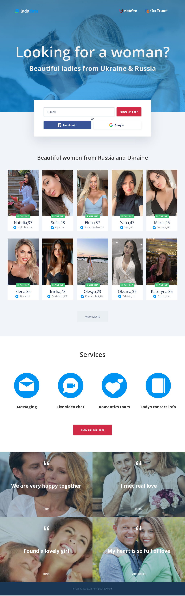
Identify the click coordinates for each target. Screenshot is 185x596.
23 (92, 292)
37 (23, 223)
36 (127, 292)
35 (162, 292)
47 (127, 223)
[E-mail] (79, 112)
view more (92, 317)
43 (58, 292)
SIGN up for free (92, 431)
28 (58, 223)
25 (162, 223)
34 (23, 292)
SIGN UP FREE (128, 112)
